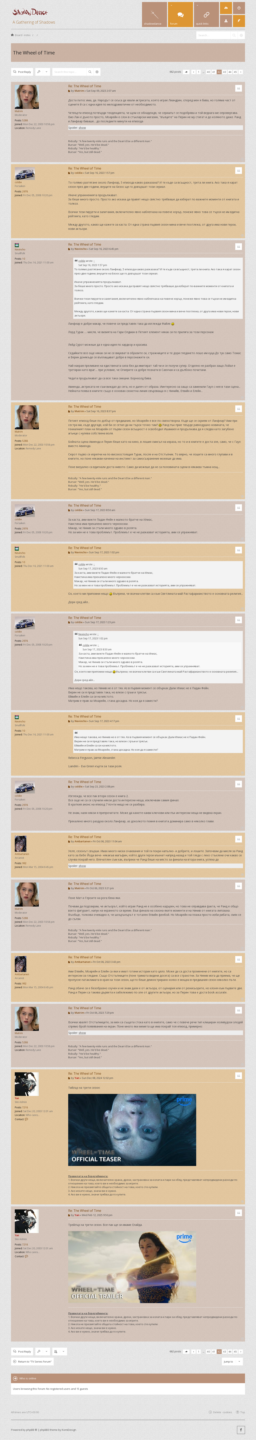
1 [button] (198, 71)
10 (23, 258)
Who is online (27, 1378)
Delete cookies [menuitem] (222, 1412)
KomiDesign (69, 1430)
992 (24, 863)
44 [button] (230, 71)
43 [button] (224, 71)
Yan (17, 1098)
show (82, 128)
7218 (25, 1107)
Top (242, 1412)
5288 (25, 120)
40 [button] (208, 71)
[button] (186, 72)
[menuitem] (226, 8)
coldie (18, 182)
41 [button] (213, 71)
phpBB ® (31, 1430)
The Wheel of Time (34, 52)
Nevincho (20, 249)
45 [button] (235, 71)
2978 (25, 191)
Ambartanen (22, 854)
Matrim (19, 111)
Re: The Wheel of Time (84, 86)
